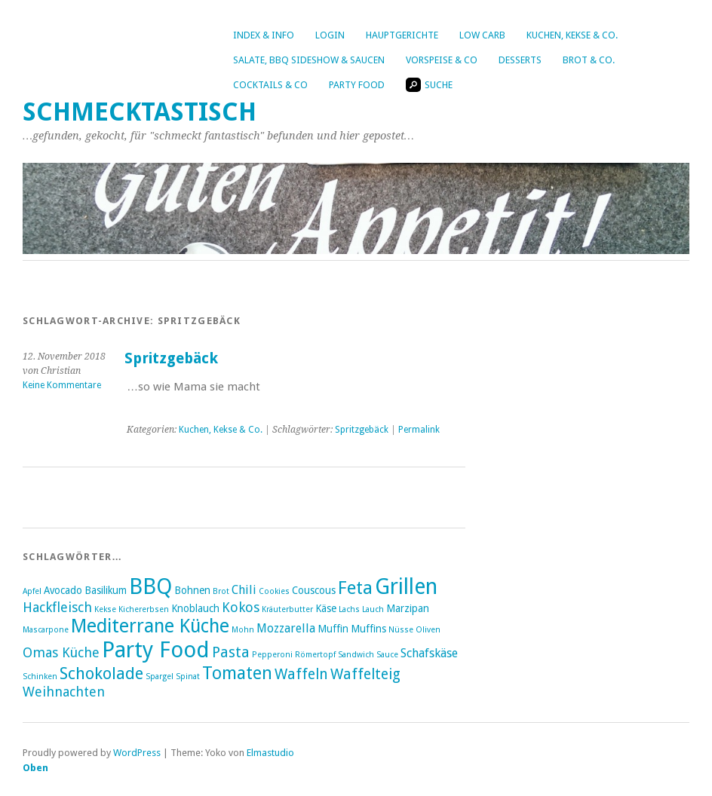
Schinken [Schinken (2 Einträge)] (40, 676)
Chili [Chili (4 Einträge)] (244, 590)
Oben (35, 767)
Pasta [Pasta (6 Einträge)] (231, 652)
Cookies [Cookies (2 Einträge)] (274, 591)
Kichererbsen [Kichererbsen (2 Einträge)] (143, 609)
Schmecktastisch (139, 112)
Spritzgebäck (171, 358)
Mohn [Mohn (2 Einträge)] (243, 630)
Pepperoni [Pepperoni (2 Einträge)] (272, 655)
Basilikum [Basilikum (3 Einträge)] (105, 590)
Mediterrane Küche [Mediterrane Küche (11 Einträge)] (150, 626)
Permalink (419, 429)
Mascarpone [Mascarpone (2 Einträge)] (46, 630)
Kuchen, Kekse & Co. (572, 35)
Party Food (357, 84)
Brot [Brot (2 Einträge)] (221, 591)
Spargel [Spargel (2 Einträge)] (159, 676)
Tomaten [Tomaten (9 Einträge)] (237, 673)
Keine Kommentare (62, 385)
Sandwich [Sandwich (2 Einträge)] (356, 655)
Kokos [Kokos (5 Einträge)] (240, 607)
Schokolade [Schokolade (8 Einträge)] (101, 673)
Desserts (520, 60)
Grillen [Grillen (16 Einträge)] (406, 586)
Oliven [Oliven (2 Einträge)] (428, 630)
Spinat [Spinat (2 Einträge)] (188, 676)
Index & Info (263, 35)
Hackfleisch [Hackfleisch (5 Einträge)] (57, 607)
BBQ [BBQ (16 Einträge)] (150, 586)
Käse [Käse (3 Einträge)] (325, 608)
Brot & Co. (589, 60)
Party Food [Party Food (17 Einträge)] (156, 650)
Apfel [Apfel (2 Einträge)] (32, 591)
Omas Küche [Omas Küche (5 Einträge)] (61, 652)
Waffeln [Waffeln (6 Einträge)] (301, 674)
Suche (429, 85)
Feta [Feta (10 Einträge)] (355, 588)
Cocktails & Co (270, 84)
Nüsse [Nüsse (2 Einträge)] (400, 630)
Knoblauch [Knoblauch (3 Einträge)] (195, 608)
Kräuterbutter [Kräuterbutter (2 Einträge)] (287, 609)
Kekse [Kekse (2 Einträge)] (105, 609)
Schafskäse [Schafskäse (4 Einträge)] (429, 653)
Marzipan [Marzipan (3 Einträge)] (407, 608)
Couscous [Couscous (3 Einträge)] (314, 590)
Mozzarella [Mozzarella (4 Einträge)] (285, 628)
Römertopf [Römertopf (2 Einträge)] (315, 655)
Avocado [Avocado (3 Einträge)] (63, 590)
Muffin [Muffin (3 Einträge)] (333, 629)
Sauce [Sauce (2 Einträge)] (387, 655)
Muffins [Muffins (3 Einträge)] (368, 629)
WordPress (137, 752)
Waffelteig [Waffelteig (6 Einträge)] (365, 674)
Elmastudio (270, 752)
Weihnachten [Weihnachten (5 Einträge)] (64, 692)
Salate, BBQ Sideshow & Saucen (309, 60)
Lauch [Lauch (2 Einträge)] (373, 609)
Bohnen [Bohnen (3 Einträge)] (192, 590)
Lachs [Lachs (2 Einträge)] (349, 609)
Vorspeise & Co (441, 60)
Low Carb (482, 35)
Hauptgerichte (402, 35)
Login (330, 35)
